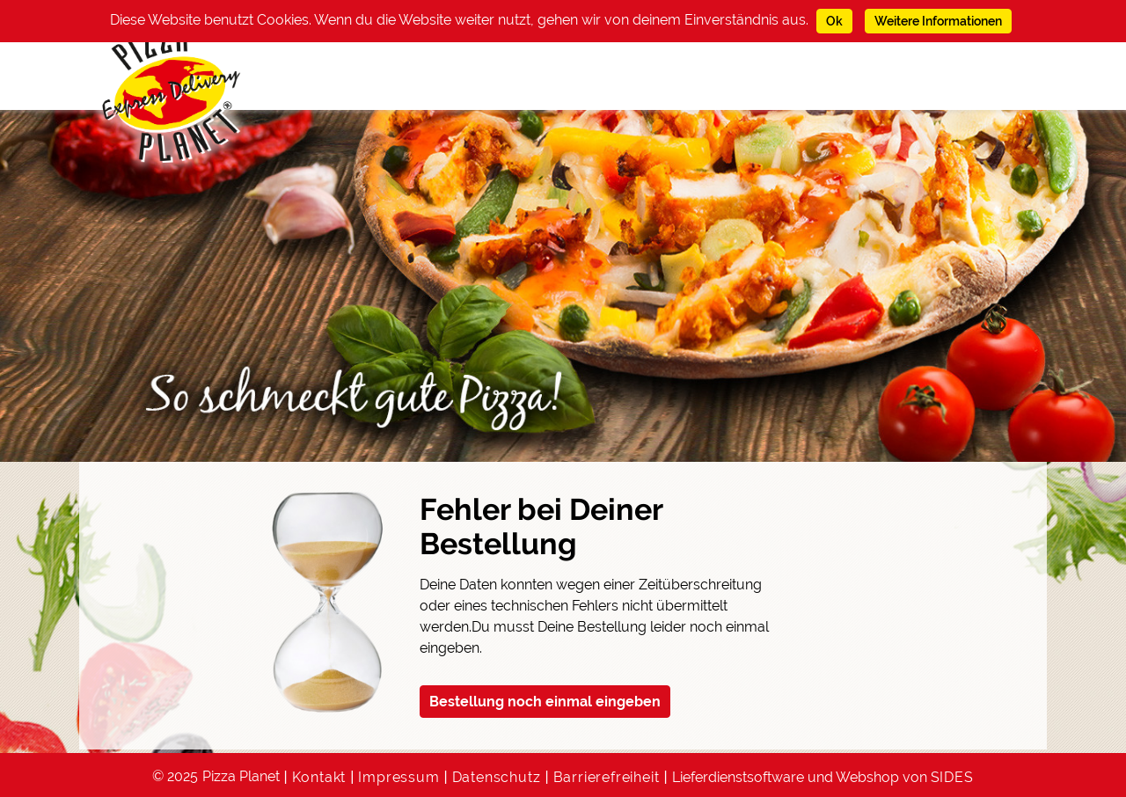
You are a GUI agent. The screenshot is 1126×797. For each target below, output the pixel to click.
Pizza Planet (241, 776)
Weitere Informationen (938, 21)
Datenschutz (496, 777)
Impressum (398, 777)
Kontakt (319, 777)
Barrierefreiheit (606, 777)
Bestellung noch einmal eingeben (545, 701)
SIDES (952, 777)
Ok (834, 21)
